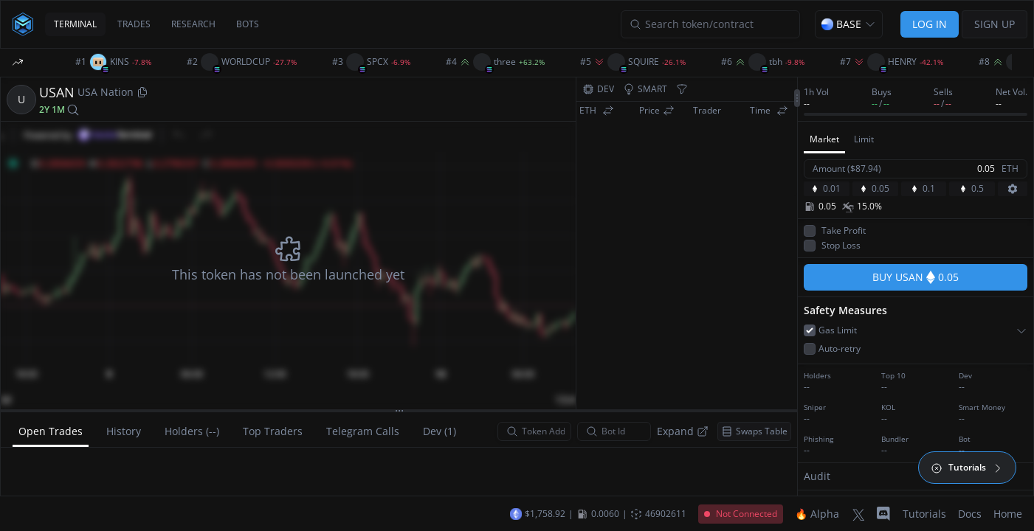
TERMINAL (75, 24)
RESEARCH (193, 24)
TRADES (134, 24)
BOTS (247, 24)
